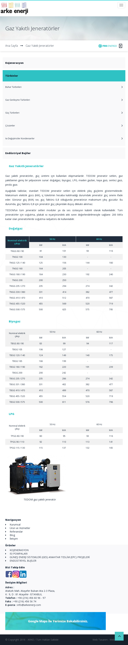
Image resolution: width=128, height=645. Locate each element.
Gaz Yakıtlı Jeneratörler (37, 46)
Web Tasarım (100, 639)
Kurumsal (15, 524)
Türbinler (11, 75)
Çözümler (10, 125)
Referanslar (16, 531)
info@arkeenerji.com (29, 605)
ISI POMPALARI (19, 553)
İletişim (14, 538)
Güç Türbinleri (12, 112)
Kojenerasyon (14, 63)
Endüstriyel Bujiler (18, 153)
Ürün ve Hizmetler (20, 528)
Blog (12, 535)
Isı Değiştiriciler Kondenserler (20, 138)
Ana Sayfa (11, 46)
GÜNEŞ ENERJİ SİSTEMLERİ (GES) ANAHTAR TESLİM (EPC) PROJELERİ (50, 557)
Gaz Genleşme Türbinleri (17, 99)
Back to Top (119, 636)
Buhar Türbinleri (13, 86)
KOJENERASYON (19, 550)
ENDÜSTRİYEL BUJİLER (23, 560)
